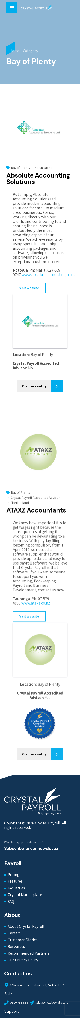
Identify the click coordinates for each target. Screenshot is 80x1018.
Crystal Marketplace (25, 895)
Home (14, 50)
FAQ (11, 901)
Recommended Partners (28, 953)
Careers (14, 933)
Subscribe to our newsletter (31, 848)
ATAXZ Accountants (36, 514)
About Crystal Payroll (26, 926)
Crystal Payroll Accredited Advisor (35, 501)
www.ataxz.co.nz (35, 606)
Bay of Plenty (20, 168)
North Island (43, 168)
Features (15, 881)
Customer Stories (23, 940)
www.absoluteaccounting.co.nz (49, 274)
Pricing (13, 875)
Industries (16, 888)
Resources (16, 946)
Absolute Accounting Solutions (38, 178)
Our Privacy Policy (23, 960)
